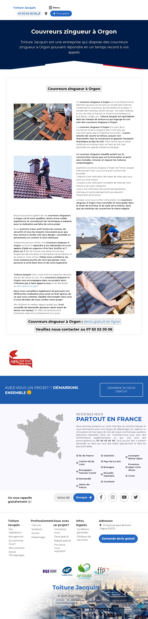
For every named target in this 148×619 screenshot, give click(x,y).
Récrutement (17, 548)
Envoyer (84, 497)
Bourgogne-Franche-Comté (87, 471)
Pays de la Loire (112, 461)
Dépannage (38, 537)
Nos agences (16, 536)
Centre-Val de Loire (86, 463)
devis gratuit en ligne (27, 286)
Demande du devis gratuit (121, 389)
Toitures (36, 525)
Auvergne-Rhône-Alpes (135, 457)
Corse (131, 476)
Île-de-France (86, 455)
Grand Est (109, 455)
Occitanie (109, 481)
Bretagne (109, 467)
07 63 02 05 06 (99, 7)
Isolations (36, 529)
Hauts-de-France (84, 486)
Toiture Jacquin (21, 7)
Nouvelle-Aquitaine (109, 474)
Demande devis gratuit (118, 538)
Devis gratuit (131, 8)
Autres (35, 533)
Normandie (85, 478)
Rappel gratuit (62, 540)
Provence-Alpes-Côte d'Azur (134, 467)
